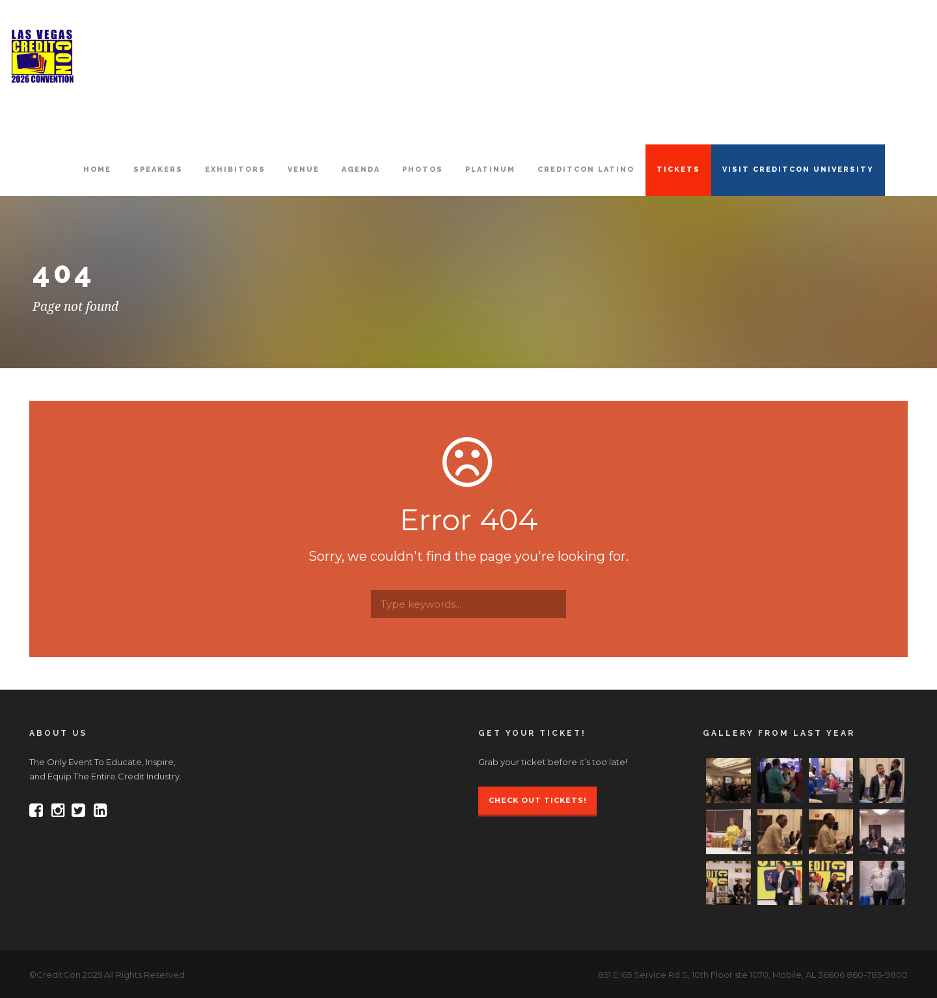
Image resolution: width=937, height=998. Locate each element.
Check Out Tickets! (537, 800)
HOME (97, 169)
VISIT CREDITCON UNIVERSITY (798, 169)
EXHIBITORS (235, 169)
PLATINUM (490, 169)
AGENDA (361, 169)
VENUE (303, 169)
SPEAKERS (158, 169)
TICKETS (678, 169)
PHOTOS (422, 169)
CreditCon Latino (585, 169)
